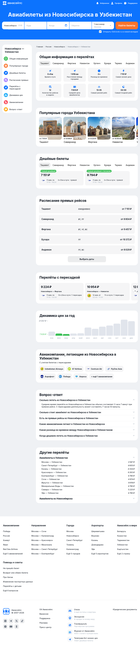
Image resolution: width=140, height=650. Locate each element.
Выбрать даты (87, 259)
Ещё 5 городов (73, 553)
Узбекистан (122, 544)
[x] (16, 620)
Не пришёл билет (11, 568)
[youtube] (10, 626)
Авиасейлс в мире (127, 525)
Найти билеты (126, 25)
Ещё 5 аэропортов (99, 553)
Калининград (72, 549)
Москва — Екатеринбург (42, 553)
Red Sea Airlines (10, 549)
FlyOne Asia (114, 368)
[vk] (5, 620)
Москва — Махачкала (41, 544)
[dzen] (5, 626)
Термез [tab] (118, 63)
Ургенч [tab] (97, 63)
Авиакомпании (11, 525)
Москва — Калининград (42, 536)
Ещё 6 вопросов (10, 590)
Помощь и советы (12, 562)
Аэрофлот (47, 376)
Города (70, 525)
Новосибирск (72, 536)
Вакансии (43, 614)
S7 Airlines (75, 368)
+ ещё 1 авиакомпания (101, 376)
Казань (94, 540)
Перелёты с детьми (12, 586)
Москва (70, 531)
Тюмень (70, 544)
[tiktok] (22, 620)
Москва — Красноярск (42, 540)
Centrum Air (94, 368)
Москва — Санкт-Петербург (44, 549)
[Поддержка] (130, 3)
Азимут (6, 540)
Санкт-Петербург (74, 540)
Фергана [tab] (72, 63)
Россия (6, 536)
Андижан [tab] (130, 63)
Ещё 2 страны (123, 553)
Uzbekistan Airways (52, 368)
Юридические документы (125, 609)
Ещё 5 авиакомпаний (13, 553)
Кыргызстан (122, 549)
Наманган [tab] (85, 63)
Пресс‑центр (45, 627)
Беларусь (121, 531)
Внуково (95, 536)
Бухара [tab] (107, 63)
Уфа (93, 549)
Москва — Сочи (38, 531)
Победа (64, 376)
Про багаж (8, 577)
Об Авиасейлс (46, 609)
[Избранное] (102, 3)
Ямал (5, 544)
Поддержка (44, 618)
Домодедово (97, 544)
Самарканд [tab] (58, 63)
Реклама (43, 623)
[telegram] (10, 620)
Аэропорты (97, 525)
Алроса (80, 376)
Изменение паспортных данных (18, 581)
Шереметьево (97, 531)
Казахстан (122, 536)
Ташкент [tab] (45, 63)
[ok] (16, 626)
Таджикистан (123, 540)
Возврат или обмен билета (15, 573)
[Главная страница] (12, 3)
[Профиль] (116, 3)
